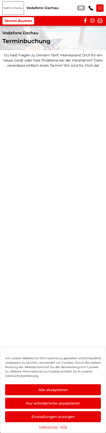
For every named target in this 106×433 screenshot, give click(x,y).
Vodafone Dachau (20, 33)
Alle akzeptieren (53, 389)
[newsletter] (100, 21)
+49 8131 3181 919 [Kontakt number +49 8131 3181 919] (91, 8)
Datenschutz (48, 427)
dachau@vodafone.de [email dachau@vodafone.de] (81, 8)
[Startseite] (13, 8)
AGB (63, 427)
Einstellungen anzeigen (53, 416)
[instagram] (92, 21)
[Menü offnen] (100, 8)
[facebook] (85, 21)
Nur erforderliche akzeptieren (53, 403)
